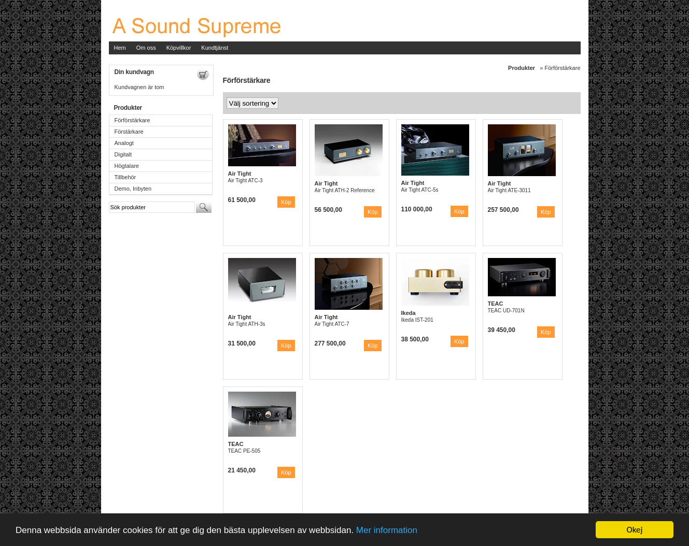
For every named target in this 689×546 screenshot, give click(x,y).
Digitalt (123, 154)
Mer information (386, 530)
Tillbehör (125, 177)
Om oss (146, 48)
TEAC (495, 303)
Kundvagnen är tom (139, 87)
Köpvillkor (178, 48)
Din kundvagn (134, 72)
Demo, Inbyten (133, 188)
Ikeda (408, 313)
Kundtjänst (214, 48)
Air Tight (239, 173)
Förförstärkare (132, 120)
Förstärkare (129, 131)
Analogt (124, 143)
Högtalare (127, 166)
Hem (120, 48)
